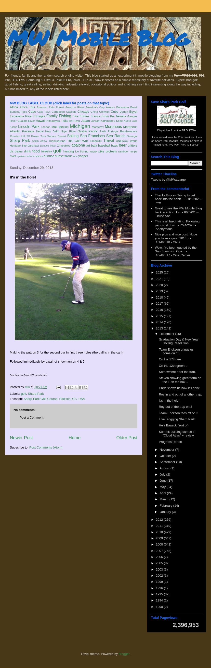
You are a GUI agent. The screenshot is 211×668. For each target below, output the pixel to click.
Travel (108, 140)
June (164, 480)
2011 (160, 526)
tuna (75, 156)
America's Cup (95, 107)
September (168, 462)
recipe (133, 151)
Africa (14, 107)
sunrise (49, 156)
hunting (68, 151)
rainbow (123, 151)
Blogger (124, 654)
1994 (160, 600)
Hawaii (40, 121)
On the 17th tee (170, 359)
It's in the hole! (169, 400)
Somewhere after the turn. (177, 372)
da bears (16, 151)
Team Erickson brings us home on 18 (176, 351)
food (36, 151)
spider (39, 156)
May (163, 487)
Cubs (114, 111)
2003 (160, 569)
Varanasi (33, 145)
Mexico (63, 127)
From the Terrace (114, 116)
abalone (78, 145)
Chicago (83, 111)
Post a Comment (31, 417)
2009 (160, 538)
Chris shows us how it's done (179, 388)
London (45, 126)
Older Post (126, 437)
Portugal (113, 131)
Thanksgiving (57, 140)
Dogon (123, 111)
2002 (160, 575)
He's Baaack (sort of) (173, 425)
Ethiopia (39, 116)
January (166, 512)
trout (68, 156)
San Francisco (92, 136)
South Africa (39, 141)
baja (94, 145)
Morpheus (113, 126)
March (165, 499)
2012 (160, 519)
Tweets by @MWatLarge (168, 179)
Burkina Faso (18, 111)
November (167, 449)
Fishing (65, 116)
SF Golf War (189, 130)
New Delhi (52, 131)
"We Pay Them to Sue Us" (183, 144)
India (64, 121)
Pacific (93, 131)
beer (123, 145)
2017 (160, 303)
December (167, 334)
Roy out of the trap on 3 (175, 407)
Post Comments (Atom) (46, 447)
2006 (160, 557)
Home (75, 437)
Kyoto (127, 120)
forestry (46, 151)
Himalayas (53, 120)
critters (132, 145)
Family (52, 116)
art (88, 145)
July (163, 474)
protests (111, 151)
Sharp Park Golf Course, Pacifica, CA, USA (54, 399)
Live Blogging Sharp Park (177, 419)
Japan (85, 121)
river (13, 156)
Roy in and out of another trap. (180, 394)
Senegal (132, 136)
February (166, 505)
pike (101, 151)
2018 (160, 297)
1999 (160, 582)
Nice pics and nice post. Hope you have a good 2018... (176, 236)
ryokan (21, 156)
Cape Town (44, 111)
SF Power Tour (36, 136)
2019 (160, 291)
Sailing (73, 136)
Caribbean (58, 111)
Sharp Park (20, 140)
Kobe (119, 120)
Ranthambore (128, 131)
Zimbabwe (63, 145)
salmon (30, 156)
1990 (160, 607)
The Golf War (77, 141)
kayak (93, 151)
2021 (160, 279)
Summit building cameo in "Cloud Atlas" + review (177, 433)
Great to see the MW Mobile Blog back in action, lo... (178, 210)
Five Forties (81, 116)
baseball (104, 145)
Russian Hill (17, 136)
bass (114, 145)
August (165, 468)
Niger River (68, 131)
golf (57, 150)
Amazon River (75, 107)
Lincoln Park (29, 126)
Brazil (133, 107)
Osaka (82, 131)
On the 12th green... (173, 366)
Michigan (80, 126)
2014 (160, 322)
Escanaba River (21, 116)
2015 (160, 316)
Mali (54, 127)
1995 (160, 594)
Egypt (133, 111)
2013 (160, 328)
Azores (110, 107)
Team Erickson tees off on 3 (178, 413)
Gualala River (26, 120)
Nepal (40, 131)
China (94, 111)
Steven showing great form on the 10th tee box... (180, 380)
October (166, 456)
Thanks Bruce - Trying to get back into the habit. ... (175, 197)
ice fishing (81, 151)
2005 (160, 563)
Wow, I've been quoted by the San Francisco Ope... (176, 249)
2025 (160, 272)
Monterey (98, 126)
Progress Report (170, 442)
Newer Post (21, 437)
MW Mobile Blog (98, 38)
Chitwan (104, 111)
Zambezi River (48, 145)
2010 (160, 532)
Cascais (71, 111)
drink (27, 151)
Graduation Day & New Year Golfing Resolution (179, 341)
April (163, 493)
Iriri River (74, 120)
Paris (103, 131)
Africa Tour (27, 107)
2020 (160, 285)
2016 (160, 310)
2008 (160, 544)
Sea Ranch (116, 136)
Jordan (95, 120)
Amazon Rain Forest (50, 107)
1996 (160, 588)
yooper (83, 156)
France (95, 116)
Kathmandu (107, 120)
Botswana (122, 107)
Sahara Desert (56, 136)
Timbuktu (96, 140)
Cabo (32, 111)
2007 (160, 551)
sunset (59, 156)
